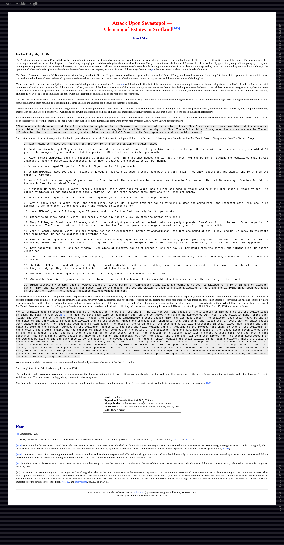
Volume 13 (138, 524)
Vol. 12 (65, 513)
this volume (81, 513)
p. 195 (226, 480)
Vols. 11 (176, 471)
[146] (19, 485)
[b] (17, 471)
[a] (17, 465)
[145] (19, 477)
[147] (19, 494)
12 (187, 471)
